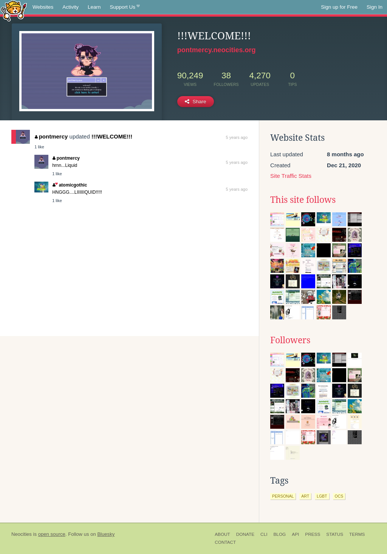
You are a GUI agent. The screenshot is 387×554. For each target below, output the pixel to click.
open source (51, 534)
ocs (339, 496)
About (222, 534)
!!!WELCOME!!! (111, 136)
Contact (225, 542)
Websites (43, 7)
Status (334, 534)
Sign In (374, 7)
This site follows (303, 200)
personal (283, 496)
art (305, 496)
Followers (290, 340)
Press (312, 534)
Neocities (21, 534)
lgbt (322, 496)
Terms (357, 534)
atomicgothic (70, 185)
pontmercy (51, 136)
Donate (245, 534)
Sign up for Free (339, 7)
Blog (279, 534)
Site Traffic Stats (290, 176)
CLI (263, 534)
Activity (70, 7)
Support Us (125, 7)
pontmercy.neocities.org (216, 50)
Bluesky (106, 534)
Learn (94, 7)
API (295, 534)
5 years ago (237, 137)
